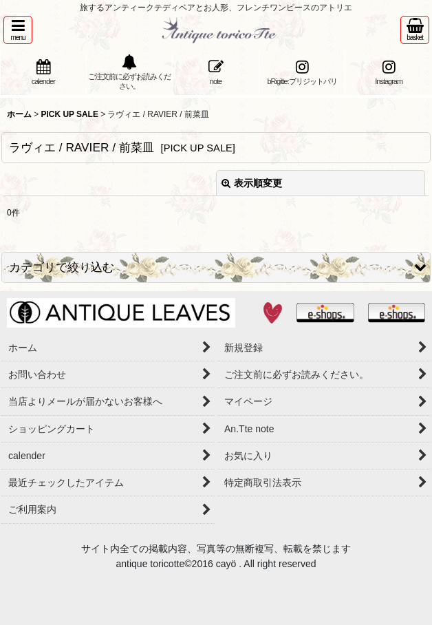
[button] (17, 30)
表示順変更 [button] (252, 183)
